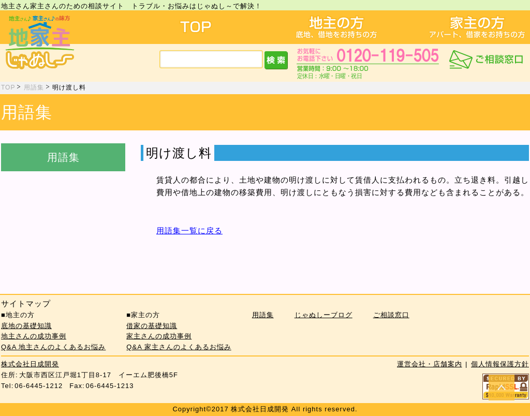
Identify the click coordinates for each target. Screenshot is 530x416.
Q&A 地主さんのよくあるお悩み (53, 347)
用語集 (34, 87)
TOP (8, 87)
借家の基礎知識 (151, 326)
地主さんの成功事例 (33, 336)
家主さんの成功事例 (159, 336)
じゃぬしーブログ (323, 315)
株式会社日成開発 (30, 364)
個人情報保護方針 (500, 364)
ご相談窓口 (391, 315)
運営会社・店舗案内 (429, 364)
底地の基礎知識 (26, 326)
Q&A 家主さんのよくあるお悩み (178, 347)
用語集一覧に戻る (189, 230)
